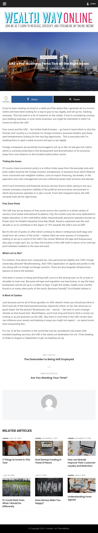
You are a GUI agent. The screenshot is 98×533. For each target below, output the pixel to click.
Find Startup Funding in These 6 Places (48, 461)
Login (93, 3)
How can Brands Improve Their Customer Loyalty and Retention (81, 462)
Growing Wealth (48, 57)
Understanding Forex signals (79, 498)
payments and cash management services (24, 179)
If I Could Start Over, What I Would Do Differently (13, 503)
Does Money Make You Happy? (48, 502)
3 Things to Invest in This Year (16, 461)
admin (5, 438)
